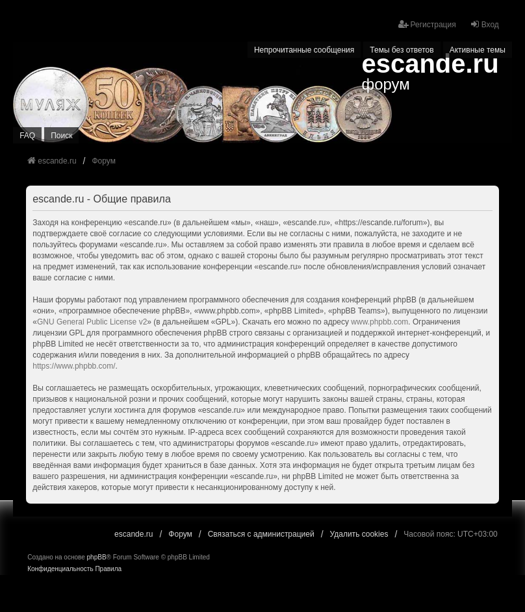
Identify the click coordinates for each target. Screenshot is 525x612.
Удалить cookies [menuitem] (359, 534)
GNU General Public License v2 (92, 321)
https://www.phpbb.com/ (73, 366)
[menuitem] (60, 569)
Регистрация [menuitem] (426, 24)
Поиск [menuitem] (61, 135)
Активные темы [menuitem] (478, 50)
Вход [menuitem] (484, 24)
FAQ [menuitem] (27, 135)
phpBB (97, 557)
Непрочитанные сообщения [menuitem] (304, 50)
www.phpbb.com (379, 321)
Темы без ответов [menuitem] (401, 50)
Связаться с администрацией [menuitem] (261, 534)
